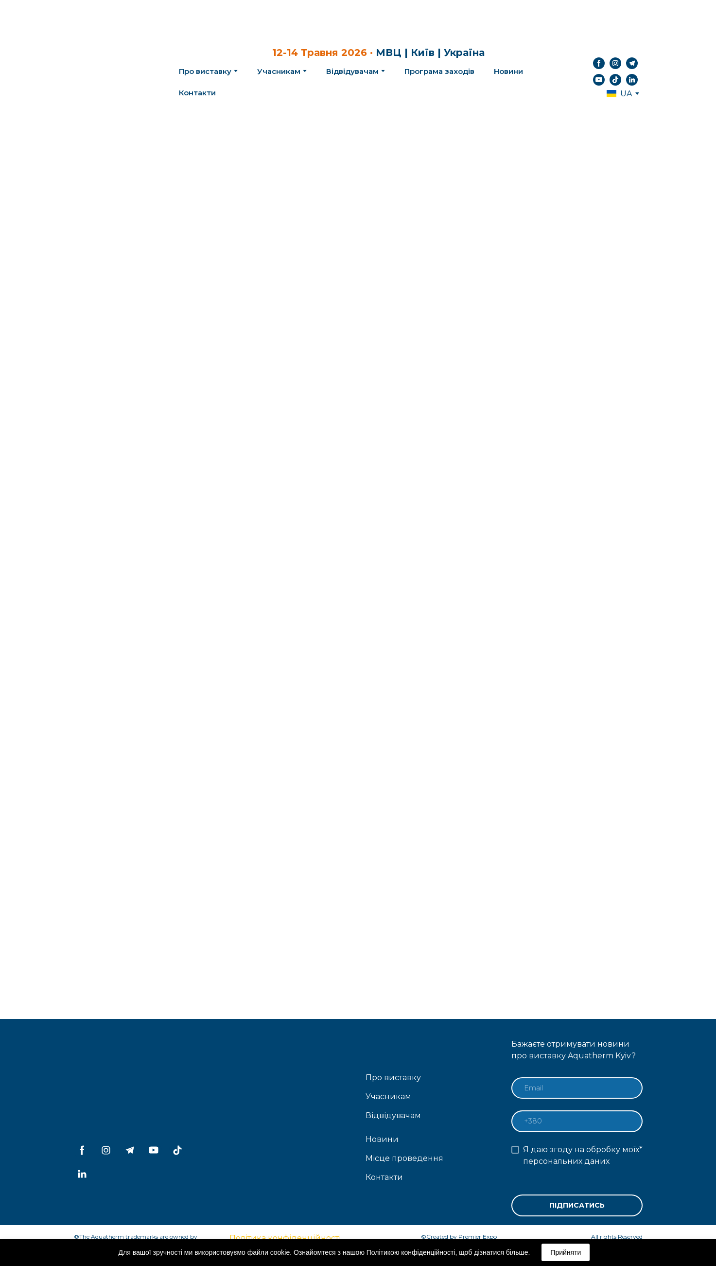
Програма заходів (439, 71)
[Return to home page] (111, 71)
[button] (599, 63)
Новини (508, 71)
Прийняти (565, 1252)
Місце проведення (404, 1158)
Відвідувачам (352, 71)
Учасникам (278, 71)
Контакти (197, 92)
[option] (619, 93)
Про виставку (393, 1077)
